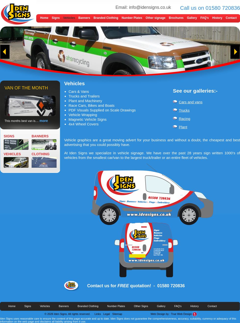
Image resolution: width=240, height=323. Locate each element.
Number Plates (132, 18)
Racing (184, 119)
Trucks (184, 110)
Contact (231, 18)
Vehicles (69, 18)
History (217, 18)
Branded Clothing (106, 18)
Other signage (156, 18)
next (235, 52)
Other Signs (141, 306)
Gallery (192, 18)
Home (44, 18)
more (43, 121)
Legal (106, 313)
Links (98, 313)
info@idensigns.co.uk (150, 7)
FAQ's (204, 18)
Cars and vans (191, 102)
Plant (183, 127)
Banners (84, 18)
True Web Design (181, 313)
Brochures (176, 18)
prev (5, 52)
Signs (56, 18)
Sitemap (117, 313)
